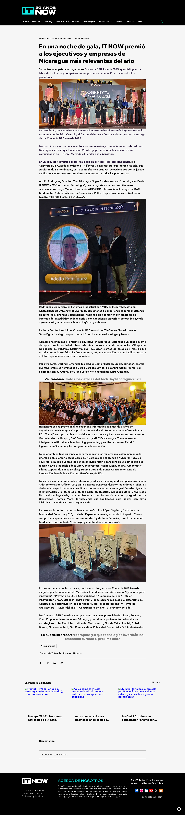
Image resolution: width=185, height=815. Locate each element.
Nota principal (48, 646)
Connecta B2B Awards (50, 653)
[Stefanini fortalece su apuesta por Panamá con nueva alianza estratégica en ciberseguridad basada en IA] (139, 699)
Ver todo (156, 682)
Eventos (67, 653)
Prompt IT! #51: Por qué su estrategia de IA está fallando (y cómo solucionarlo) (45, 718)
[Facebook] (136, 790)
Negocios (77, 653)
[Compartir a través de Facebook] (40, 663)
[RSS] (161, 790)
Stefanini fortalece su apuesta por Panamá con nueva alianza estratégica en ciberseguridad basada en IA (139, 718)
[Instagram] (141, 790)
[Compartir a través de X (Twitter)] (47, 663)
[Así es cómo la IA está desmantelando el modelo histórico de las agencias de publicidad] (93, 699)
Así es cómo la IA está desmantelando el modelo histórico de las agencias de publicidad (92, 718)
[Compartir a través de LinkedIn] (54, 663)
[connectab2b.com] (149, 797)
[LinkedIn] (146, 790)
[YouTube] (151, 790)
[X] (156, 790)
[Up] (179, 809)
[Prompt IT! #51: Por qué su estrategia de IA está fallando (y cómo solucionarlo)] (46, 699)
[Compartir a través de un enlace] (61, 663)
